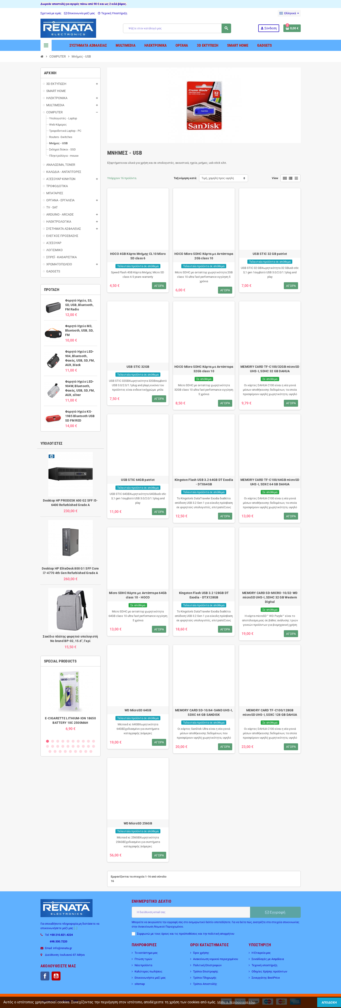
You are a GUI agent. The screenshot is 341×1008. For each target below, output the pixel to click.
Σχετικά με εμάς (50, 13)
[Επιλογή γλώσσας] (289, 13)
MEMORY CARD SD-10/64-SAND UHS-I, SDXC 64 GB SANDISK (204, 712)
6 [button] (73, 741)
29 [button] (90, 751)
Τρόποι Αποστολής (205, 984)
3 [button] (57, 741)
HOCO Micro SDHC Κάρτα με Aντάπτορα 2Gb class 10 (203, 256)
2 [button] (52, 741)
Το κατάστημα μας (146, 952)
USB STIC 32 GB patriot (270, 254)
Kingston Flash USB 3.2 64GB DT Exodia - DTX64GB (204, 482)
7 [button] (78, 741)
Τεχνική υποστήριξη (264, 965)
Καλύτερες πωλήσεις (148, 971)
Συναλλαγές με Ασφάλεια (268, 959)
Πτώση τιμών (143, 959)
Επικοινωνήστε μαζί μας (150, 977)
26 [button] (75, 751)
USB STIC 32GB (138, 366)
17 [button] (78, 746)
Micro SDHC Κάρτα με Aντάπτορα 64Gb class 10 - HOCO (138, 595)
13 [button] (57, 746)
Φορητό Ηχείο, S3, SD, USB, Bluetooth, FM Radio (79, 305)
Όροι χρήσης (201, 952)
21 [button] (49, 751)
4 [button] (62, 741)
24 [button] (65, 751)
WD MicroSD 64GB (138, 710)
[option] (70, 702)
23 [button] (60, 751)
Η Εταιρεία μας (261, 952)
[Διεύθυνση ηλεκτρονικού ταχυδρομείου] (191, 912)
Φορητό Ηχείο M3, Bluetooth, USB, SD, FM (79, 330)
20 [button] (93, 746)
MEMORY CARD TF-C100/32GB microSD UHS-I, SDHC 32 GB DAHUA (269, 369)
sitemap (140, 984)
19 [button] (88, 746)
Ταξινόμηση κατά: (185, 178)
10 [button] (93, 741)
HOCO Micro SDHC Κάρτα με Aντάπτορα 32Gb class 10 (203, 369)
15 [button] (68, 746)
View (275, 178)
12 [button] (52, 746)
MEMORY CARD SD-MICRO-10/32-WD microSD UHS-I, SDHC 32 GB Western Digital (269, 597)
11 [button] (47, 746)
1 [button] (47, 741)
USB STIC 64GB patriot (138, 480)
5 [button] (68, 741)
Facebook (44, 976)
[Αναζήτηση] (177, 28)
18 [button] (83, 746)
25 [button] (70, 751)
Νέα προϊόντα (143, 965)
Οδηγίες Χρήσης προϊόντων (269, 971)
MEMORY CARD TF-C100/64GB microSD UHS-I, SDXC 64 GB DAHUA (269, 482)
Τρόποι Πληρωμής (204, 977)
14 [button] (62, 746)
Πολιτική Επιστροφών (207, 965)
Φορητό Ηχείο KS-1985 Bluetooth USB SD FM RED (80, 416)
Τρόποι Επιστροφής (205, 971)
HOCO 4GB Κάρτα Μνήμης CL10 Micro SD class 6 (138, 256)
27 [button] (80, 751)
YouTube (56, 976)
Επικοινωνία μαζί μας (79, 13)
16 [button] (73, 746)
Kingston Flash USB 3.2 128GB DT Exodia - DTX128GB (204, 595)
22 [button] (55, 751)
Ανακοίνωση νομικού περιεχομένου (215, 959)
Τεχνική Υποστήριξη (112, 13)
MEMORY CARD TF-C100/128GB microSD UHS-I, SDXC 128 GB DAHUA (270, 712)
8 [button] (83, 741)
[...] (75, 928)
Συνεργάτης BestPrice (266, 977)
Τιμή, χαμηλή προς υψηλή (218, 178)
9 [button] (88, 741)
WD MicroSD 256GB (138, 823)
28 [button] (85, 751)
